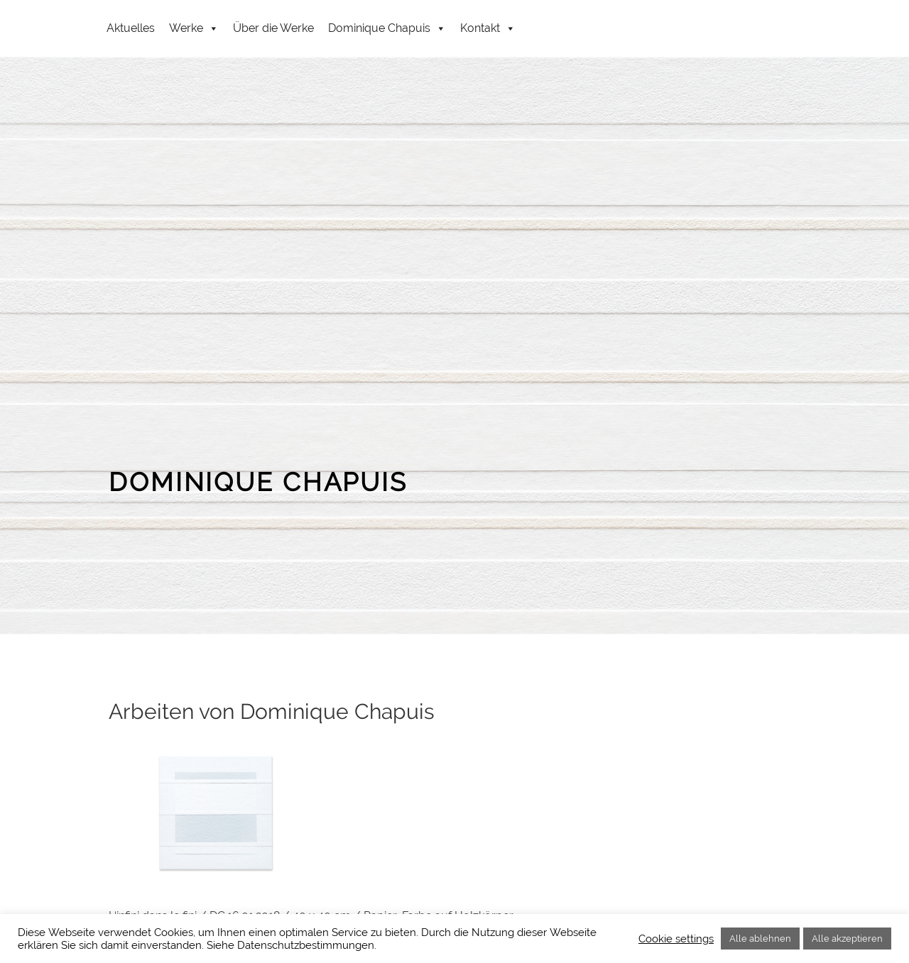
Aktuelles (131, 28)
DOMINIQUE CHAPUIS (258, 482)
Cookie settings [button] (676, 938)
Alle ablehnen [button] (760, 938)
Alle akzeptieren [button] (847, 938)
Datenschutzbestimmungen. (306, 945)
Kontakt (488, 28)
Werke (194, 28)
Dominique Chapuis (387, 28)
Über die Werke (273, 28)
